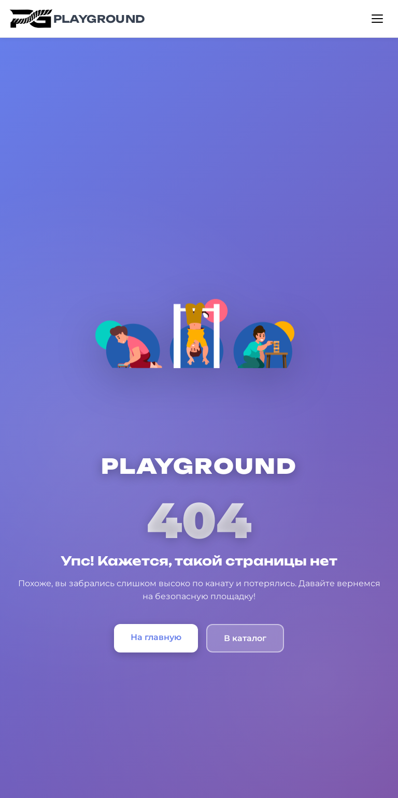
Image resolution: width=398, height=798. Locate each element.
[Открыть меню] (377, 18)
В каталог (245, 638)
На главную (156, 637)
